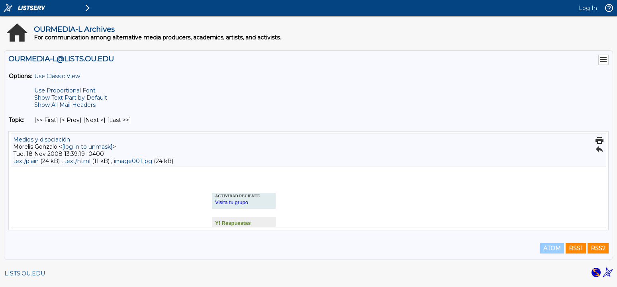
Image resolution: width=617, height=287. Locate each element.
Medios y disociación (41, 139)
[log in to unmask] (87, 146)
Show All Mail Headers (65, 104)
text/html (77, 161)
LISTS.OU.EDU (24, 273)
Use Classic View (57, 76)
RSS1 (576, 248)
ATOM (552, 248)
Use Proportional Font (65, 90)
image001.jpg (133, 161)
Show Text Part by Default (70, 97)
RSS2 (598, 248)
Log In (588, 8)
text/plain (26, 161)
